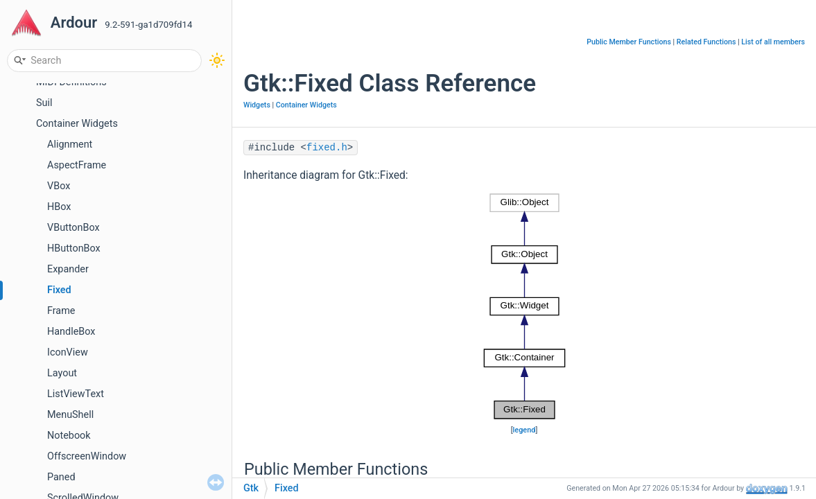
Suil (44, 103)
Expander (68, 269)
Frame (61, 311)
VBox (58, 186)
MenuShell (70, 415)
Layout (62, 373)
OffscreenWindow (86, 456)
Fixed (59, 290)
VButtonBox (73, 228)
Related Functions (706, 41)
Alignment (69, 144)
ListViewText (75, 394)
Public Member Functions (629, 41)
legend (524, 430)
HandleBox (71, 332)
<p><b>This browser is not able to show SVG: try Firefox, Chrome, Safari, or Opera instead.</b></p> (524, 306)
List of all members (773, 41)
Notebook (69, 435)
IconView (67, 352)
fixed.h (326, 147)
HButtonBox (74, 248)
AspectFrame (76, 165)
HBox (59, 207)
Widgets (256, 105)
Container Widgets (77, 124)
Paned (61, 477)
